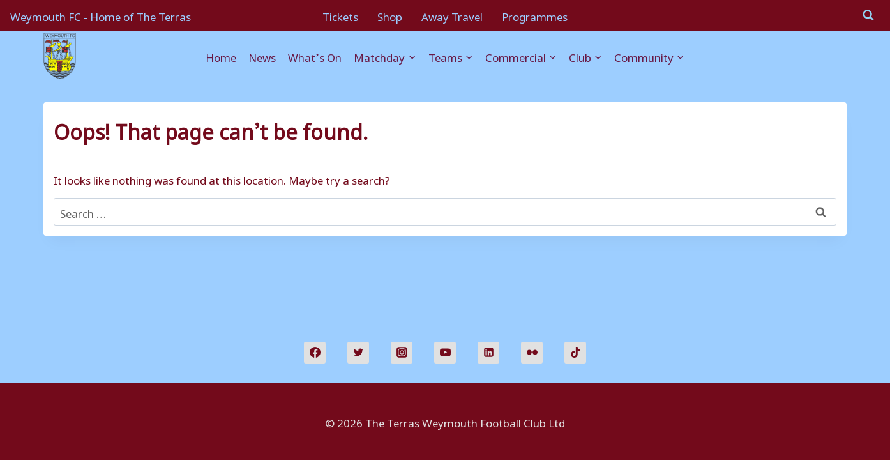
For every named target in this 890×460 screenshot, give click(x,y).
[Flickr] (532, 353)
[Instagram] (401, 353)
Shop (389, 14)
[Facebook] (315, 353)
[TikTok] (575, 353)
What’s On (315, 55)
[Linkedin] (488, 353)
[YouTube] (445, 353)
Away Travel (452, 14)
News (262, 55)
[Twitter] (358, 353)
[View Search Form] (868, 15)
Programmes (535, 14)
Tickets (340, 14)
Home (221, 55)
